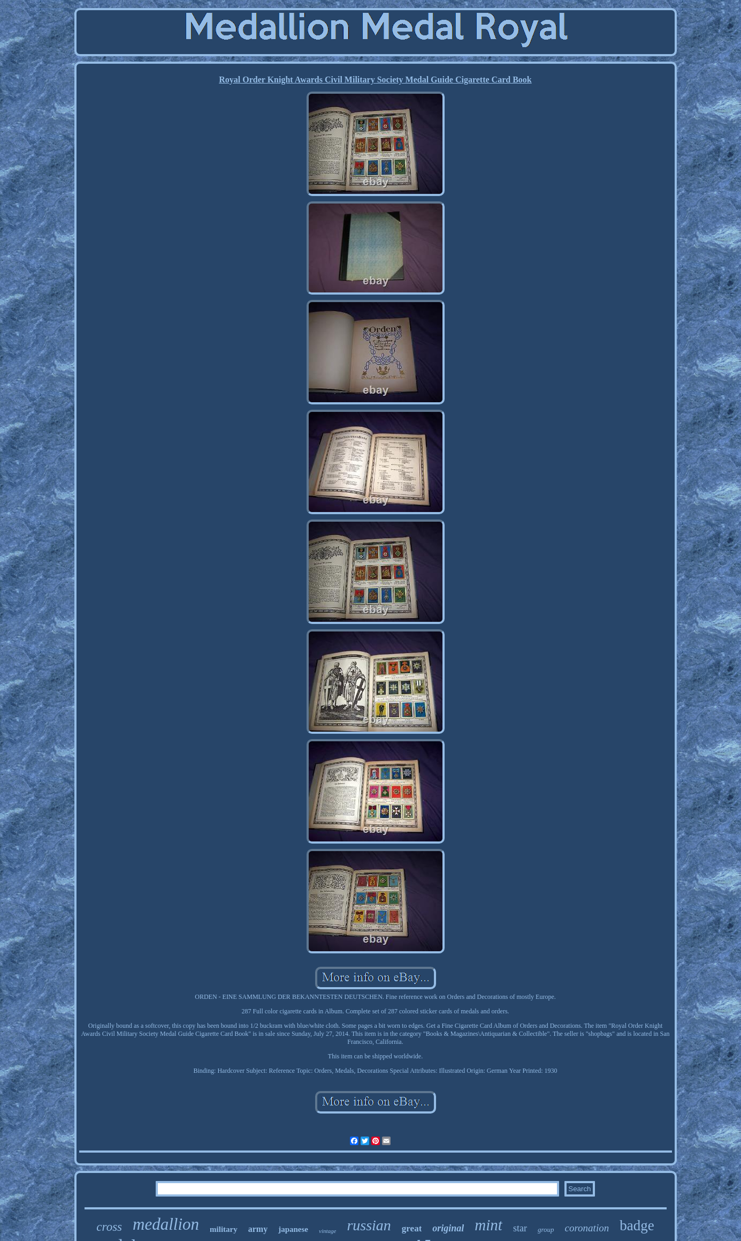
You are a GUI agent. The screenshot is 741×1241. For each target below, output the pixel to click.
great (412, 1228)
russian (369, 1225)
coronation (586, 1228)
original (448, 1228)
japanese (293, 1229)
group (546, 1229)
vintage (327, 1231)
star (520, 1228)
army (258, 1229)
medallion (166, 1224)
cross (109, 1227)
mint (488, 1225)
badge (637, 1225)
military (224, 1229)
